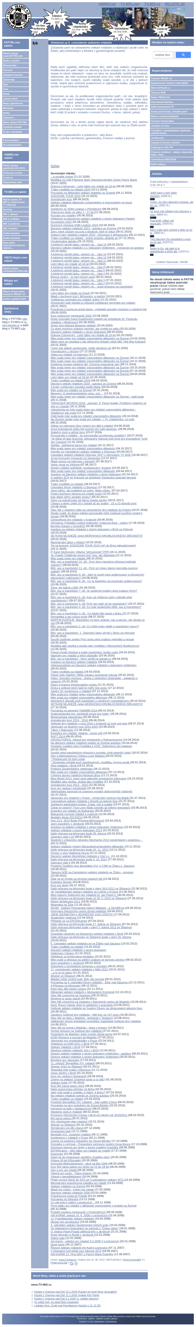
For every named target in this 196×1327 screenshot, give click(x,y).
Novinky (7, 209)
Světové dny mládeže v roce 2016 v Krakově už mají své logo (89, 723)
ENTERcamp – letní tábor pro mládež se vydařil (80, 1150)
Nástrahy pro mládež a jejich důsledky (74, 655)
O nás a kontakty (12, 132)
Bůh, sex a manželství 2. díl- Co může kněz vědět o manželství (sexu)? (95, 626)
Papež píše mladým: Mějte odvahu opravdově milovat (84, 675)
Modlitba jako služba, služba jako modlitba (77, 781)
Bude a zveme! (11, 60)
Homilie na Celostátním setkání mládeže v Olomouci (83, 451)
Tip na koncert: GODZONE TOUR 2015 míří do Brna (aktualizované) (93, 545)
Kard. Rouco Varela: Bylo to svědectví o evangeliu (82, 1005)
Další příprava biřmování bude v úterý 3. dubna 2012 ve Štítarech (91, 927)
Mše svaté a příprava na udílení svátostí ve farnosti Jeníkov (88, 959)
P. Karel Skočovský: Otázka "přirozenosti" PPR (80, 552)
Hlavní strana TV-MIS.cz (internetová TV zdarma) (14, 202)
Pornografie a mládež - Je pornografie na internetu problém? (88, 435)
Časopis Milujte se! (161, 78)
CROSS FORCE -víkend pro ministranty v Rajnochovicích (86, 739)
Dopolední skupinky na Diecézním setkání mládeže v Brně (87, 933)
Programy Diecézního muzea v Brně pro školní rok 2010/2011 (89, 1115)
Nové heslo (58, 1244)
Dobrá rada (58, 1238)
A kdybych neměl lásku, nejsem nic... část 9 (78, 267)
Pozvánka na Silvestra (64, 1199)
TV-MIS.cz (152, 4)
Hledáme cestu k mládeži (66, 1111)
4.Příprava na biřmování (66, 985)
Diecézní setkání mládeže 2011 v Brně (75, 1050)
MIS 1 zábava (10, 214)
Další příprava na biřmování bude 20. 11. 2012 (79, 849)
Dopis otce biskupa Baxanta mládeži (73, 325)
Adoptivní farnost (13, 75)
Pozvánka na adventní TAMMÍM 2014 (74, 710)
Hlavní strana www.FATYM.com (12, 54)
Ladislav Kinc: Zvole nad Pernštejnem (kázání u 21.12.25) (67, 1305)
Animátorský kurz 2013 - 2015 (69, 785)
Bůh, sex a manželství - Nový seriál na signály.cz (81, 658)
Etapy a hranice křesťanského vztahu (74, 684)
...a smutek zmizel (62, 176)
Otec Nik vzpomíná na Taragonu (71, 995)
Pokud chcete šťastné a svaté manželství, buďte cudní (84, 652)
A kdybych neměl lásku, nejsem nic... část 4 (78, 273)
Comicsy (8, 177)
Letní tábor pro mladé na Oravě (70, 293)
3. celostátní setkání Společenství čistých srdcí (80, 1225)
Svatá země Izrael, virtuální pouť (169, 111)
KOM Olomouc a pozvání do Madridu (74, 1037)
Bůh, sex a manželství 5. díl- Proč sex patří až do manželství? (89, 603)
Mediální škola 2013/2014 (67, 817)
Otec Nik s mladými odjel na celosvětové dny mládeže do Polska (91, 510)
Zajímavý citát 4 (60, 862)
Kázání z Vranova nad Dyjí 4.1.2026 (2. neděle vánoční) (66, 1298)
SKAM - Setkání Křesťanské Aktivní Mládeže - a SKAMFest (87, 908)
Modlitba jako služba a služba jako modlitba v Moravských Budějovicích (95, 645)
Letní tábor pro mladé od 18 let (70, 264)
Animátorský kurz (61, 199)
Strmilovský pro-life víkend (67, 1128)
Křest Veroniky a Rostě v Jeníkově (72, 1234)
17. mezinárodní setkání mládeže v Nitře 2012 (79, 969)
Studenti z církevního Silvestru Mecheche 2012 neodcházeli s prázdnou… (96, 840)
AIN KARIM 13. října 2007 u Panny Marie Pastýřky (82, 1254)
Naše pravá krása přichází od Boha (72, 1089)
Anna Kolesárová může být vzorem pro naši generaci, (84, 429)
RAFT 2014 (58, 736)
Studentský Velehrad (63, 917)
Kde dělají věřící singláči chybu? (71, 497)
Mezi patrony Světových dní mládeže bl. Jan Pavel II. (84, 895)
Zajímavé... (9, 117)
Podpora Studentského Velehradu (71, 768)
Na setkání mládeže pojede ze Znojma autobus (80, 1095)
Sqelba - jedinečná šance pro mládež (74, 445)
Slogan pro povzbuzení (65, 1221)
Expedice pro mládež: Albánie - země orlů (76, 733)
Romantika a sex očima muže (69, 616)
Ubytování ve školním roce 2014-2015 (74, 726)
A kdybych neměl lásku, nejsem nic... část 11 (78, 260)
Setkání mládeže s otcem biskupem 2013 (76, 830)
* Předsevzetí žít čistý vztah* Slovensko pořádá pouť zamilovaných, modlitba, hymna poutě (90, 760)
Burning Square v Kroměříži (68, 526)
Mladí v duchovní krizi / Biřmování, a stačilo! (78, 296)
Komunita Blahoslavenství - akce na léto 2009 (79, 1163)
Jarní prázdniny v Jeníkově (67, 823)
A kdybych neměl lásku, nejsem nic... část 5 (78, 270)
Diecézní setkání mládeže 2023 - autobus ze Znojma (83, 228)
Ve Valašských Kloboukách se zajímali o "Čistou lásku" (85, 1228)
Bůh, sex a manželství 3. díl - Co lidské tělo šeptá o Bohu (86, 613)
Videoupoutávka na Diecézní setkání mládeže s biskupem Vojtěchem (93, 665)
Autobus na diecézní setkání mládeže (74, 662)
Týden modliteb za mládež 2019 (70, 380)
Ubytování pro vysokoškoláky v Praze (74, 1040)
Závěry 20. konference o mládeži (71, 691)
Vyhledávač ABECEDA (163, 159)
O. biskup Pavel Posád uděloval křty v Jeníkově (80, 1231)
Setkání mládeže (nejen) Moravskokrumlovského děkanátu (87, 846)
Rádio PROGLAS (160, 97)
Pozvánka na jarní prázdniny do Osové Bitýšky (79, 1105)
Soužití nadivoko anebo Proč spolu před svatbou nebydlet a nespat (92, 639)
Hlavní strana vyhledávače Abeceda (15, 269)
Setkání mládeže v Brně (65, 1047)
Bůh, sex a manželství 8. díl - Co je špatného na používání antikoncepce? (96, 581)
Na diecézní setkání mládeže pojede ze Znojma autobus (86, 743)
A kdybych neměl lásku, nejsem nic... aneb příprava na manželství (92, 286)
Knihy (6, 113)
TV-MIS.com (129, 4)
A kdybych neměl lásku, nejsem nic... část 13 (78, 257)
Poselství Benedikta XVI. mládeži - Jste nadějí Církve (84, 1102)
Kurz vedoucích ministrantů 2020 (71, 315)
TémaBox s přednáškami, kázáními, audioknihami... (171, 131)
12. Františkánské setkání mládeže (72, 1218)
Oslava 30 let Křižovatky (66, 1160)
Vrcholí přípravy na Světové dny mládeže (76, 1031)
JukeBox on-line (160, 125)
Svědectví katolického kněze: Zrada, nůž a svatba (81, 804)
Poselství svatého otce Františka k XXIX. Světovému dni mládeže (91, 746)
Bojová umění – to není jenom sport (73, 277)
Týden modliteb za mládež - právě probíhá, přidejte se (84, 238)
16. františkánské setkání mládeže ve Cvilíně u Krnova (84, 891)
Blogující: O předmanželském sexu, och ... (77, 393)
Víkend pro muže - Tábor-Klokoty (71, 1173)
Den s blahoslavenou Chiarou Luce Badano (78, 755)
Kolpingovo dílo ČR (162, 147)
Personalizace (11, 140)
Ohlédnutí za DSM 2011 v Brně (70, 1043)
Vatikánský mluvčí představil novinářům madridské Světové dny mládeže (96, 1021)
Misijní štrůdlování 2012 (65, 901)
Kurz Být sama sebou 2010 (67, 1086)
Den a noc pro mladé (64, 1170)
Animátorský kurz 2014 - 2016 (69, 720)
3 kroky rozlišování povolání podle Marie (76, 387)
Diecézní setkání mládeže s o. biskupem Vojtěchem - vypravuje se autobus (97, 247)
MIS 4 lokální (10, 228)
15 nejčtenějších (12, 145)
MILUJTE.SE (175, 4)
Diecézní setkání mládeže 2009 (70, 1192)
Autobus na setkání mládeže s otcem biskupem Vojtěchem (87, 827)
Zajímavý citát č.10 (62, 836)
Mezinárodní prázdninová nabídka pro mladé (78, 1183)
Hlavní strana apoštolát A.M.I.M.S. (14, 166)
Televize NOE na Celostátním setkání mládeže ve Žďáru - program (92, 872)
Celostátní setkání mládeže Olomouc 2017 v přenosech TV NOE (91, 455)
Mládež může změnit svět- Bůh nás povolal (77, 979)
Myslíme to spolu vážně (66, 998)
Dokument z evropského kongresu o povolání (79, 966)
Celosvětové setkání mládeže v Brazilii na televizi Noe (84, 801)
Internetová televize (162, 102)
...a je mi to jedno (61, 972)
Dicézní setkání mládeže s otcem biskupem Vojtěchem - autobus (91, 1053)
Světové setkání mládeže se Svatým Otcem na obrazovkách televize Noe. (97, 1008)
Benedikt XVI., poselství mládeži (71, 1134)
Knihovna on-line (12, 173)
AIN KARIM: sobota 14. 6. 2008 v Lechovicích (79, 1215)
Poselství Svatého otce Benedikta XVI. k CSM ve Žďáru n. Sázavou (93, 865)
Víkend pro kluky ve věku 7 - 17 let (72, 212)
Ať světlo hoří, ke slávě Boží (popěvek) (56, 1302)
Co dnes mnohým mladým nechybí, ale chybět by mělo (85, 328)
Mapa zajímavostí (12, 103)
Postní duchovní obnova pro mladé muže (76, 493)
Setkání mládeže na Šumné (68, 1186)
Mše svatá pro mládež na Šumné (71, 390)
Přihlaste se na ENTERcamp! (69, 920)
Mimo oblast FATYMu (15, 122)
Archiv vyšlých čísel (14, 299)
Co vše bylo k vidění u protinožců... (72, 1202)
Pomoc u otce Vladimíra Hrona (70, 853)
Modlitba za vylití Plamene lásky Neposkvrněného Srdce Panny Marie (94, 179)
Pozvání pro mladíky (63, 215)
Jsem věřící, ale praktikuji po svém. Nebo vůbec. (81, 490)
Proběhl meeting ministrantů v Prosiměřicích (78, 1212)
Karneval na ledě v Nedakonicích (71, 1108)
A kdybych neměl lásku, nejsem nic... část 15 (78, 244)
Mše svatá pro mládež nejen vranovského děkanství (83, 694)
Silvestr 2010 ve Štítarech (67, 1066)
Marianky (8, 108)
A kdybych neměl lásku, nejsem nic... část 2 (78, 283)
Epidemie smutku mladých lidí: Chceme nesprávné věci (85, 364)
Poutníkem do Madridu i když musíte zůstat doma (81, 1034)
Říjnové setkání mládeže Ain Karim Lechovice (79, 1247)
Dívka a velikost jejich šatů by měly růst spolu (79, 687)
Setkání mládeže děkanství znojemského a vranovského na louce (91, 202)
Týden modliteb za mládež (67, 484)
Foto (5, 89)
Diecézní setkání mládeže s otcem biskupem (79, 332)
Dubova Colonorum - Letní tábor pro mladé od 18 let (83, 186)
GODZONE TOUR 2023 (65, 196)
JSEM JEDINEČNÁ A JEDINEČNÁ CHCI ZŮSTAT (82, 914)
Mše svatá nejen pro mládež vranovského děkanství (83, 448)
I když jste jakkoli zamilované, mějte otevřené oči (81, 348)
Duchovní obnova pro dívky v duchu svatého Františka (84, 1147)
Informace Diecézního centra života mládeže (78, 911)
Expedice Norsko (61, 882)
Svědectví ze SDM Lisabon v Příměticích (76, 209)
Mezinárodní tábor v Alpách (68, 542)
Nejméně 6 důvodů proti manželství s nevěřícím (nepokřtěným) (90, 700)
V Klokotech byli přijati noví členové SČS (76, 1251)
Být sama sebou (61, 1118)
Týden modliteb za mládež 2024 (70, 189)
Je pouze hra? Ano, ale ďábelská (83, 555)
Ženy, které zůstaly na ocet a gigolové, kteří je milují (83, 231)
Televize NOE (158, 92)
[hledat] (162, 55)
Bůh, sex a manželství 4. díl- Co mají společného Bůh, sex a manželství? (96, 607)
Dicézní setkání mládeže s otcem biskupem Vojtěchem (84, 1056)
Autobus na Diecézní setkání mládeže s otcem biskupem (86, 474)
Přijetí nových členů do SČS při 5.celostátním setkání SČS (87, 1179)
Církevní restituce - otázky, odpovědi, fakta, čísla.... (172, 153)
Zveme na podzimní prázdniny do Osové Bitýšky (81, 1141)
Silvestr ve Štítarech (63, 976)
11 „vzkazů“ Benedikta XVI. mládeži (73, 1063)
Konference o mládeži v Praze (69, 1137)
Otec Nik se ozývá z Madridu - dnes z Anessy (79, 1027)
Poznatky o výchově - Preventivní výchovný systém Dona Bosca (90, 1144)
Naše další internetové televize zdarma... (14, 245)
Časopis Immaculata (162, 121)
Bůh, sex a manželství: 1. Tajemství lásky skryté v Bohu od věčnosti (92, 632)
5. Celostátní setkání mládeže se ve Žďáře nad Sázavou (86, 943)
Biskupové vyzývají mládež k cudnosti (74, 814)
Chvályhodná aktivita (63, 241)
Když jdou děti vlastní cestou (68, 988)
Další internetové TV (162, 106)
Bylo (5, 84)
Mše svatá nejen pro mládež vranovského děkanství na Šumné (90, 338)
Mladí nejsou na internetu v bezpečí (73, 461)
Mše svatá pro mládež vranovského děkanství (79, 697)
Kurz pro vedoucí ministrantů (68, 788)
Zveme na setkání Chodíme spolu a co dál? (78, 1079)
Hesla (6, 94)
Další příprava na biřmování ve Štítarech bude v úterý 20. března (91, 937)
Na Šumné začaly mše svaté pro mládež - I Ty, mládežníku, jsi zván (92, 419)
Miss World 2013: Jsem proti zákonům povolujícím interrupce (88, 778)
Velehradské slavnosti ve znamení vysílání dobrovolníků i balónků (91, 791)
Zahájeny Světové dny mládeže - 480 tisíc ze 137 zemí (85, 1014)
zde (24, 318)
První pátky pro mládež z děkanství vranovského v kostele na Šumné (93, 1205)
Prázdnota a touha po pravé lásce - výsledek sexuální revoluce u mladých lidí (99, 309)
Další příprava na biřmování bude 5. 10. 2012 (79, 859)
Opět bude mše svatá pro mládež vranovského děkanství (86, 416)
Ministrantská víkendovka (66, 717)
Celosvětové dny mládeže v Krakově (74, 519)
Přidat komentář (59, 1262)
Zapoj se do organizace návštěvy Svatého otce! (80, 1157)
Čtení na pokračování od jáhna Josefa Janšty (79, 500)
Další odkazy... (159, 164)
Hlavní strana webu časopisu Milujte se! (14, 292)
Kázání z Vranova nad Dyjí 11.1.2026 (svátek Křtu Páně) (66, 1295)
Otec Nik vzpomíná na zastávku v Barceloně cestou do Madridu (90, 1001)
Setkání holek (59, 1082)
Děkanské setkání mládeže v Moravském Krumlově (83, 992)
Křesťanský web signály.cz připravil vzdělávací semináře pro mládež (93, 302)
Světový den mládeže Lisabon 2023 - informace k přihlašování (89, 234)
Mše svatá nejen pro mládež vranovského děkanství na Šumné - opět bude (97, 396)
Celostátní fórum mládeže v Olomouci (74, 487)
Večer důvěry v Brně (63, 1073)
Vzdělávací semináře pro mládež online (75, 299)
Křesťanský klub (61, 1131)
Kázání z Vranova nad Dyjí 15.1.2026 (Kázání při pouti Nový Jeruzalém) (75, 1291)
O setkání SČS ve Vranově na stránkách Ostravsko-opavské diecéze (93, 477)
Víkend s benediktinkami (66, 1176)
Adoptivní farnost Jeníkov (165, 142)
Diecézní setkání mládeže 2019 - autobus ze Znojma (83, 383)
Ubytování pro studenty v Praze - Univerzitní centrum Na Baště (90, 798)
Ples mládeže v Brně (64, 765)
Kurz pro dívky (60, 885)
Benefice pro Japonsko (65, 1060)
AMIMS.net (107, 4)
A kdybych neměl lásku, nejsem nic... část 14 (78, 254)
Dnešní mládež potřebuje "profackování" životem (81, 467)
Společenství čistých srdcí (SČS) (169, 83)
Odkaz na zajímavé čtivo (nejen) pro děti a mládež (82, 425)
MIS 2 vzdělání (11, 219)
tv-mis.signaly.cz (14, 323)
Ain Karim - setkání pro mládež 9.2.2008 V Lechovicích (85, 1241)
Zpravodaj (8, 79)
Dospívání (57, 1153)
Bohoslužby (9, 65)
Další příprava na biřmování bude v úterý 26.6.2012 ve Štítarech (90, 888)
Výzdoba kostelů (12, 127)
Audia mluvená (11, 238)
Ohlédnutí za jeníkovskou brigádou (72, 956)
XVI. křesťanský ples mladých (69, 1121)
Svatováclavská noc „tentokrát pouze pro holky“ (80, 713)
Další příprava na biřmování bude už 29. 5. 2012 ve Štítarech (88, 898)
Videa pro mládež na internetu (69, 354)
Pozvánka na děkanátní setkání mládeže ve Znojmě (83, 192)
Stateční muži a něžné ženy (68, 432)
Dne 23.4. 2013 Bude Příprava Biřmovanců (77, 820)
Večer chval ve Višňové (65, 464)
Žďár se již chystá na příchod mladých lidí (77, 878)
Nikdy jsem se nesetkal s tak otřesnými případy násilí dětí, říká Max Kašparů (98, 341)
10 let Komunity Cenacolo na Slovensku (75, 458)
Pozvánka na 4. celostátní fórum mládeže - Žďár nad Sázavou (90, 982)
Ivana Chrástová (67, 1259)
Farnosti (7, 70)
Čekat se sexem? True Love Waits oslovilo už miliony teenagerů (90, 807)
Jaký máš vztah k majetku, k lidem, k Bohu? (78, 1092)
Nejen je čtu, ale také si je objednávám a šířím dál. (165, 250)
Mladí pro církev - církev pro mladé (72, 1189)
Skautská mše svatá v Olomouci (71, 1069)
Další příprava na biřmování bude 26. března (78, 833)
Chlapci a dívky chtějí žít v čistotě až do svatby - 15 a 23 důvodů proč (94, 503)
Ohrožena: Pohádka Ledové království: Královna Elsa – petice (89, 522)
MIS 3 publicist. (11, 223)
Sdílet (55, 166)
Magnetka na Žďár (62, 904)
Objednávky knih (12, 182)
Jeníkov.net (157, 138)
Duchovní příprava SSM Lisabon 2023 (74, 225)
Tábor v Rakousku (62, 730)
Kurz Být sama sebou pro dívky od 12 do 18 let (80, 1166)
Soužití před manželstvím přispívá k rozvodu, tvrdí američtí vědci (91, 752)
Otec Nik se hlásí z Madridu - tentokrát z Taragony (82, 1018)
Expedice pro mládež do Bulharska (72, 810)
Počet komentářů (132, 1259)
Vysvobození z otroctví (65, 351)
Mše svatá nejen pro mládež (68, 558)
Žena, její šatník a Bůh (64, 587)
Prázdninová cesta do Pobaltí (69, 1196)
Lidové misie (10, 98)
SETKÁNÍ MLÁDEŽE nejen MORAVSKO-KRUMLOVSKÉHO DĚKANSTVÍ (96, 535)
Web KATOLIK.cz (160, 88)
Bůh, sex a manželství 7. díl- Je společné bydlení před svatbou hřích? (94, 590)
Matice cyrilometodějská (164, 116)
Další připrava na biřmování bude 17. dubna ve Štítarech (86, 924)
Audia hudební (11, 233)
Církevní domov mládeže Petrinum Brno (75, 775)
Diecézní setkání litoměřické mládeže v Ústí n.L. (80, 856)
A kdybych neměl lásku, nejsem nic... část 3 (78, 280)
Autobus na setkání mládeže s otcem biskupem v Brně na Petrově (92, 529)
